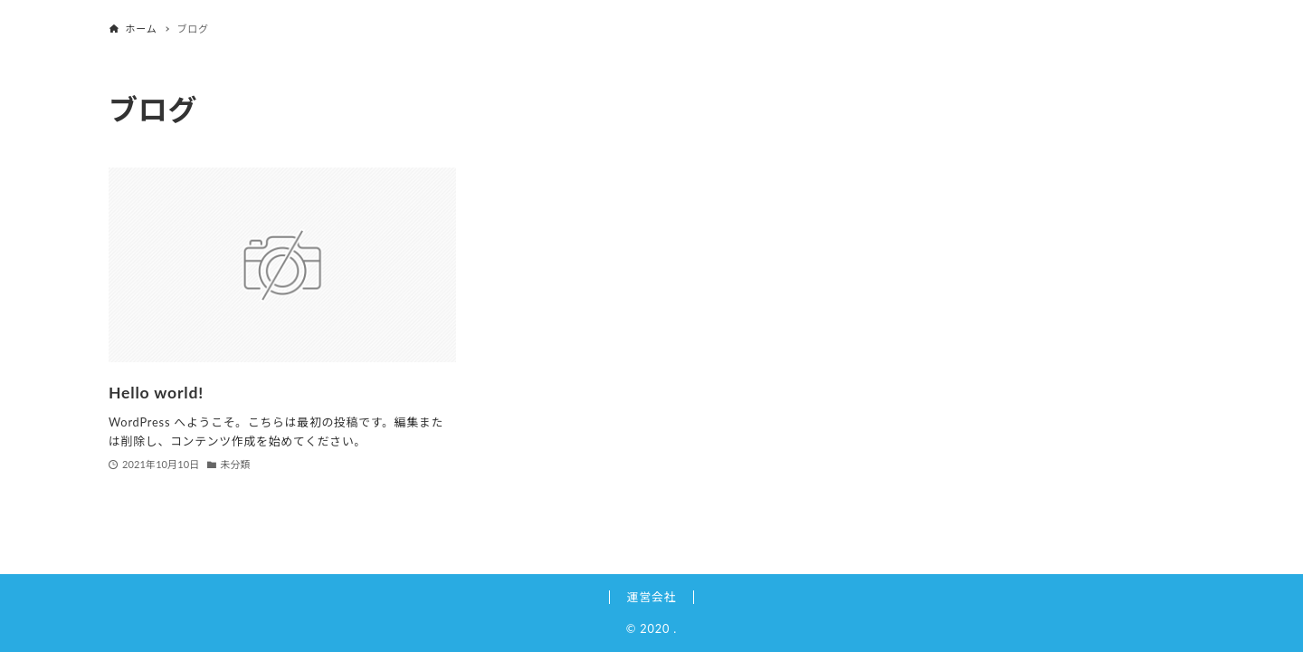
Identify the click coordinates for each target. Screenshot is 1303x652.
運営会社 (651, 597)
